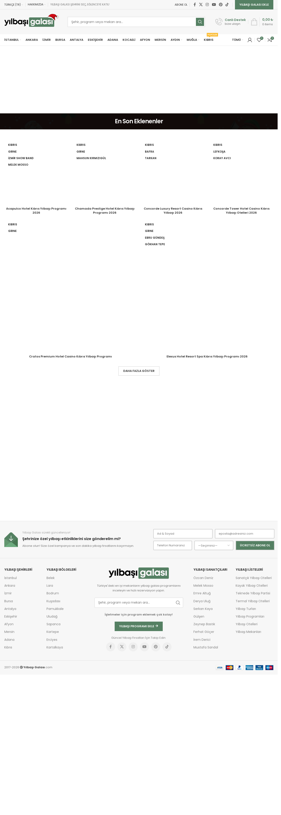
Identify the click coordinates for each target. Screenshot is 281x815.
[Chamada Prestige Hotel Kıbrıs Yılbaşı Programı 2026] (105, 310)
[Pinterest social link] (220, 4)
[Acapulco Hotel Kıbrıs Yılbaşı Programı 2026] (36, 310)
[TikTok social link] (227, 4)
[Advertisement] (138, 79)
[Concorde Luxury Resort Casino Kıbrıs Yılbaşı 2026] (173, 310)
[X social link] (200, 4)
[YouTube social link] (213, 4)
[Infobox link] (230, 21)
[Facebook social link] (194, 4)
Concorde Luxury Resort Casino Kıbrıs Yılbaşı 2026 (173, 485)
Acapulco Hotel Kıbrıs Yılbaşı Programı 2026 (36, 485)
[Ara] (136, 22)
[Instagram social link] (207, 4)
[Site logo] (31, 22)
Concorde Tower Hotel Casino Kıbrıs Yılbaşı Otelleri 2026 (241, 485)
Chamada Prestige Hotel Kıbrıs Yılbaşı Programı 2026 (105, 485)
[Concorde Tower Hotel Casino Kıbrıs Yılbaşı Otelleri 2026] (241, 310)
